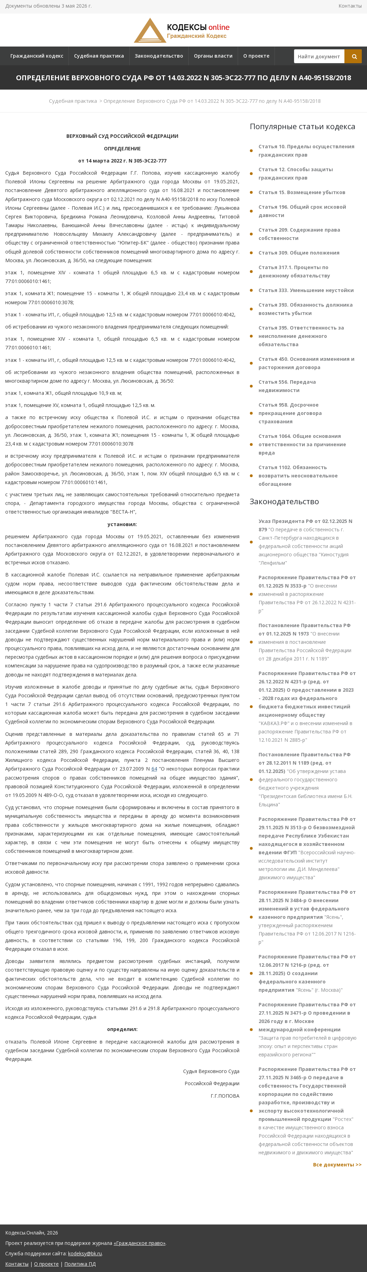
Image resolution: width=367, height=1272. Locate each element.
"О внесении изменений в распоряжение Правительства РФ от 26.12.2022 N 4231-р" (307, 594)
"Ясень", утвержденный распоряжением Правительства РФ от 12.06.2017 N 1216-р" (307, 917)
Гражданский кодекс (36, 55)
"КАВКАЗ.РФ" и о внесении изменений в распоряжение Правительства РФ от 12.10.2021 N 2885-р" (307, 706)
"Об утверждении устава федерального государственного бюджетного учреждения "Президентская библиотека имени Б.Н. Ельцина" (305, 779)
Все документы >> (337, 1164)
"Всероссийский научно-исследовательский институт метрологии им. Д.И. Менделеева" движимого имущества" (307, 848)
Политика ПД (80, 1264)
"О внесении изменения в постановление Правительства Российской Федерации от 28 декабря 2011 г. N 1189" (305, 642)
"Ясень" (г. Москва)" (307, 973)
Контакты (350, 5)
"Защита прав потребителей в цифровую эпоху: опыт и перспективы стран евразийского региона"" (308, 1029)
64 (154, 768)
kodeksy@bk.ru (85, 1253)
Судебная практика (99, 55)
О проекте (256, 55)
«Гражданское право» (139, 1243)
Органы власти (213, 55)
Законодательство (159, 55)
